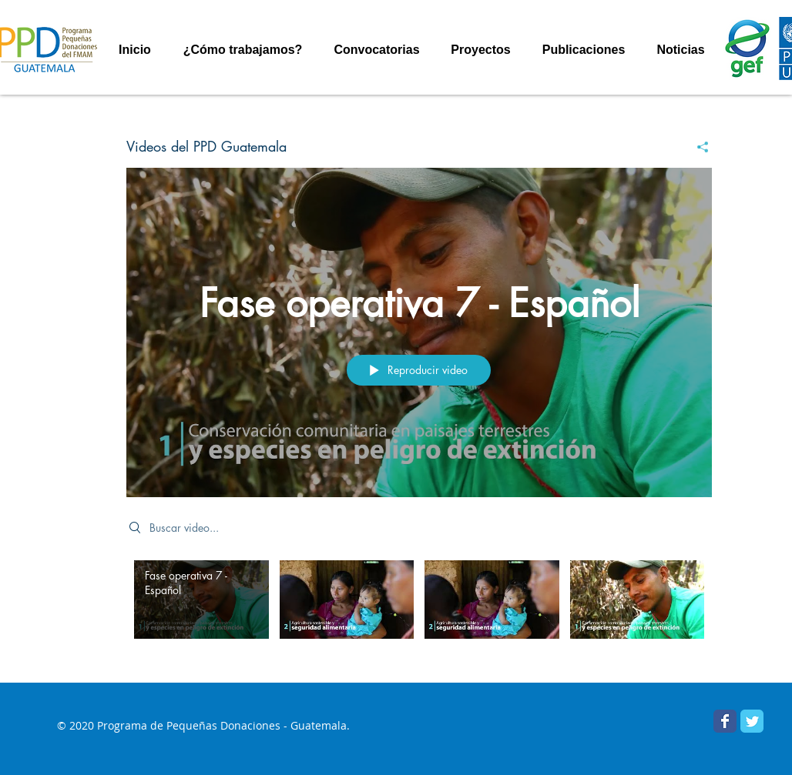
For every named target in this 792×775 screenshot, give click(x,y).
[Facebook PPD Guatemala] (725, 721)
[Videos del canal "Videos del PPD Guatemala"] (419, 610)
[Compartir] (697, 147)
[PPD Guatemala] (751, 721)
